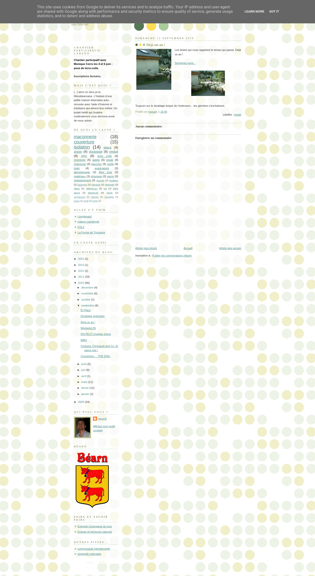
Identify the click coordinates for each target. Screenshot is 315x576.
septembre (88, 305)
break (237, 114)
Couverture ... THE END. (95, 356)
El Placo (86, 310)
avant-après (102, 168)
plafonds (109, 184)
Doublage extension (93, 316)
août (84, 364)
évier (77, 168)
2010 (81, 282)
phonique (96, 176)
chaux (77, 201)
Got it (274, 11)
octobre (86, 299)
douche (100, 180)
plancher (96, 164)
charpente (80, 164)
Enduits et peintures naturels (95, 531)
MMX (84, 340)
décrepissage (82, 172)
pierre (110, 176)
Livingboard (85, 216)
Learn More (254, 11)
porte (85, 201)
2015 (81, 258)
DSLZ (81, 227)
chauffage (109, 197)
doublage (95, 151)
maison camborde (88, 221)
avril (84, 376)
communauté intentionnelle (94, 548)
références (91, 188)
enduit (113, 151)
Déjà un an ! (88, 322)
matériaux (80, 176)
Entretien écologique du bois (95, 526)
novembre (87, 293)
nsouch (102, 418)
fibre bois (105, 172)
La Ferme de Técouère (91, 232)
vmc (84, 156)
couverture (84, 141)
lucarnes (82, 184)
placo (107, 147)
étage (110, 192)
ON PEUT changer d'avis (96, 334)
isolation (82, 147)
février (85, 387)
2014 (81, 264)
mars (84, 381)
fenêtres (113, 180)
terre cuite (104, 155)
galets (95, 159)
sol (105, 188)
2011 (81, 276)
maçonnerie (85, 136)
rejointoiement (82, 180)
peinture (96, 184)
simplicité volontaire (89, 553)
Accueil (188, 248)
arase (78, 151)
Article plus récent (146, 248)
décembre (87, 287)
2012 (81, 270)
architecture (79, 197)
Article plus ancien (230, 248)
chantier (95, 197)
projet (95, 201)
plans (77, 188)
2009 (81, 401)
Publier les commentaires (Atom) (172, 255)
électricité (93, 192)
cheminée (80, 159)
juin (83, 369)
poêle (110, 164)
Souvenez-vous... (185, 62)
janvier (85, 394)
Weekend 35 (88, 328)
